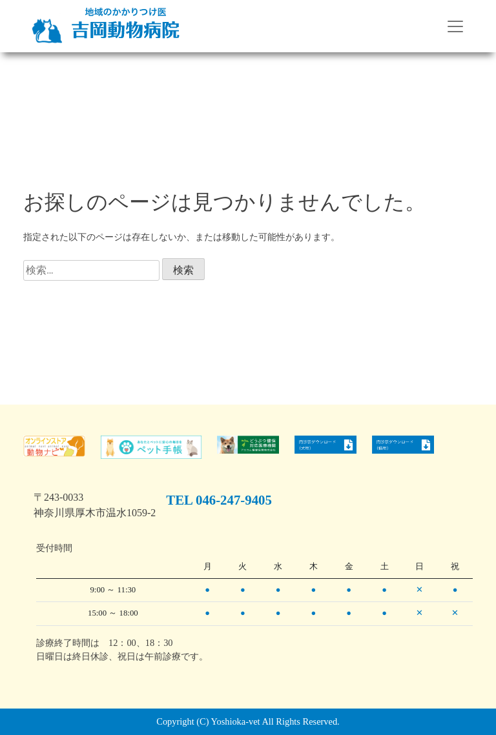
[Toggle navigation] (455, 26)
